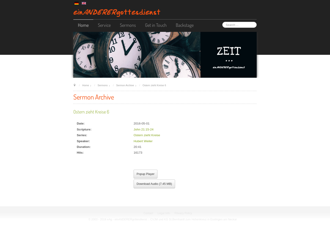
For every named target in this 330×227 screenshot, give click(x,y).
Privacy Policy (183, 213)
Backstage (185, 25)
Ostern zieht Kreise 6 (91, 112)
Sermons (128, 25)
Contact (148, 213)
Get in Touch (156, 25)
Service (104, 25)
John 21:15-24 (144, 129)
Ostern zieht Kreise (147, 135)
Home (83, 25)
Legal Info (164, 213)
